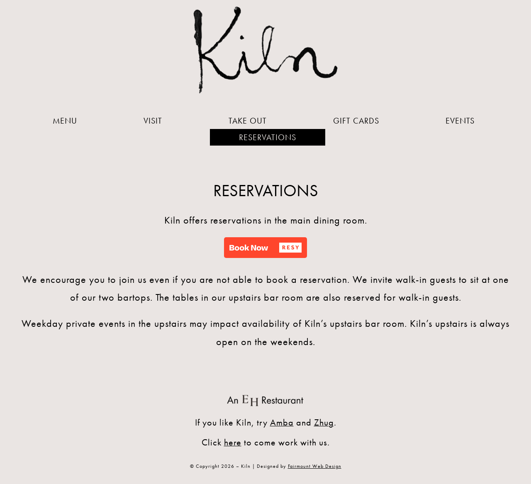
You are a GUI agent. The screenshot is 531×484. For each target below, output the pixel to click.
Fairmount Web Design (314, 466)
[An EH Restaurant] (265, 395)
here (232, 442)
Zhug (324, 422)
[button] (265, 247)
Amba (282, 422)
